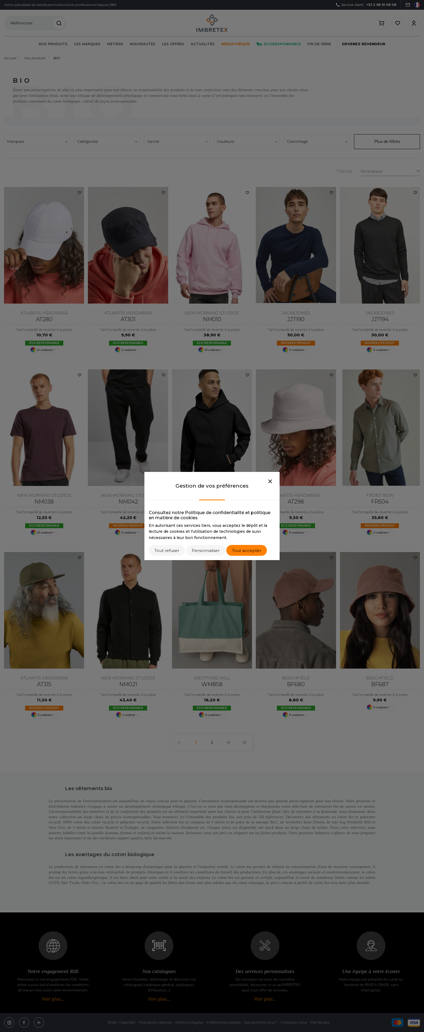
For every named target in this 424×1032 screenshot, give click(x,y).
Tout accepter (246, 550)
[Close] (270, 481)
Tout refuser (166, 550)
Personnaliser (206, 550)
